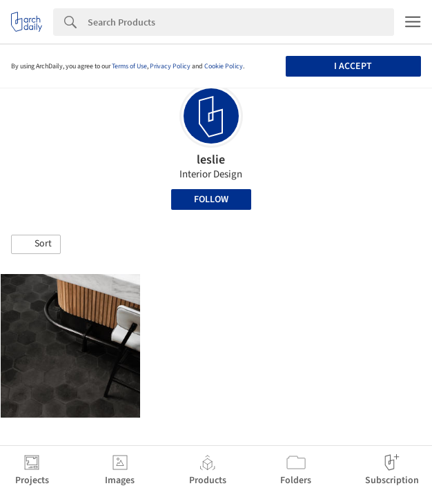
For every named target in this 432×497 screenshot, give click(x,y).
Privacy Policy (170, 66)
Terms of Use (129, 66)
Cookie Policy (223, 66)
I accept (353, 66)
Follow (211, 199)
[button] (36, 244)
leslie (211, 159)
